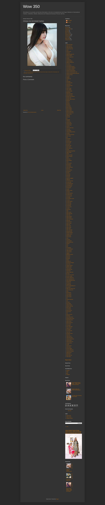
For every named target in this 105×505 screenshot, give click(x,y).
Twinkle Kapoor (69, 340)
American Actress (69, 61)
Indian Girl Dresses (69, 219)
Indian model (68, 225)
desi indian (68, 144)
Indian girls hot (68, 221)
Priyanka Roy (68, 281)
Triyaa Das (68, 334)
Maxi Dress (68, 255)
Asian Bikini (68, 81)
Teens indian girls (69, 326)
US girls (67, 344)
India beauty (68, 209)
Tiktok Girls (68, 332)
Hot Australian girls (69, 183)
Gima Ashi (68, 168)
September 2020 (68, 28)
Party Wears (68, 270)
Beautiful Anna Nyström (70, 96)
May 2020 (67, 31)
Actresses (68, 52)
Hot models (68, 197)
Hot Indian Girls (69, 194)
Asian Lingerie (68, 89)
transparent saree (69, 333)
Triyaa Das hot (68, 336)
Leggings (68, 253)
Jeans (67, 238)
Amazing (67, 58)
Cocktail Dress (68, 125)
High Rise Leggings (69, 178)
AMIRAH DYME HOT (70, 62)
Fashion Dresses (69, 156)
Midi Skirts (68, 258)
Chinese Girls (68, 122)
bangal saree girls (69, 93)
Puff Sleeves (68, 283)
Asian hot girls (68, 88)
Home (42, 110)
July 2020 (67, 30)
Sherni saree (68, 307)
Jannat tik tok (68, 235)
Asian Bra (68, 86)
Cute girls (68, 133)
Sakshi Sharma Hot (69, 289)
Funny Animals (69, 163)
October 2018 (67, 39)
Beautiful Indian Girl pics (70, 99)
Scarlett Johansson (69, 299)
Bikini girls (68, 104)
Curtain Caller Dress (69, 127)
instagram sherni (69, 234)
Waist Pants (68, 353)
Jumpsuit (67, 243)
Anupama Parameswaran (70, 70)
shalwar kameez (69, 304)
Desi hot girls (68, 142)
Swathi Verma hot (69, 322)
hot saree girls (68, 204)
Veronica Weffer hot (69, 349)
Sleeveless (68, 315)
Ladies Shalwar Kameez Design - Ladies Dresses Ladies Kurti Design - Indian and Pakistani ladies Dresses (73, 432)
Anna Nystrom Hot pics (70, 66)
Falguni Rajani (68, 152)
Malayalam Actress (69, 254)
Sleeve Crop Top (69, 314)
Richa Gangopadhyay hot (70, 285)
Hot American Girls (69, 180)
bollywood (68, 115)
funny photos (68, 164)
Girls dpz (67, 172)
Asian (67, 80)
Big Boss (67, 101)
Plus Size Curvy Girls (70, 274)
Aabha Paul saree (69, 47)
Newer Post (25, 110)
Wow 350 (31, 6)
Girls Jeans (68, 174)
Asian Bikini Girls (69, 82)
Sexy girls (68, 302)
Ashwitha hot (68, 78)
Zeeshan (69, 22)
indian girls (68, 220)
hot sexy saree (68, 206)
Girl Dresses (68, 171)
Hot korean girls (69, 195)
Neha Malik (70, 20)
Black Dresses (68, 107)
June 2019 (67, 37)
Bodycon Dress (69, 110)
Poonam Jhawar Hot (70, 277)
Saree (67, 291)
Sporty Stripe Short (69, 317)
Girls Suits (68, 176)
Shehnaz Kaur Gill (69, 306)
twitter (67, 371)
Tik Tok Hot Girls (69, 330)
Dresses (67, 149)
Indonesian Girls (69, 231)
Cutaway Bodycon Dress (70, 131)
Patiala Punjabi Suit (69, 272)
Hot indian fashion (69, 193)
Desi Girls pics (68, 141)
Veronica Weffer (69, 348)
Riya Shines (68, 287)
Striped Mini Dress (69, 319)
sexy (67, 300)
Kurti (67, 246)
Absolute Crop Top (69, 48)
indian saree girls (69, 229)
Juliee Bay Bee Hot (69, 242)
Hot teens (68, 208)
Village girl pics (69, 352)
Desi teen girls (68, 145)
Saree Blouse (68, 292)
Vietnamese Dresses (70, 351)
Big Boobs (68, 100)
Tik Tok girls (68, 329)
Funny (67, 161)
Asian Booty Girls (69, 85)
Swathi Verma (68, 321)
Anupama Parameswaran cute (71, 71)
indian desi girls (69, 216)
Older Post (59, 110)
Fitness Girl (68, 159)
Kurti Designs (68, 247)
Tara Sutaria (68, 325)
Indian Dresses (69, 217)
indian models (68, 227)
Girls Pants (68, 175)
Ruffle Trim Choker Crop (70, 288)
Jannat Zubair (68, 236)
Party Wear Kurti (69, 269)
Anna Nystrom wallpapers (70, 67)
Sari (67, 298)
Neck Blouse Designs (70, 262)
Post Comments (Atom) (32, 112)
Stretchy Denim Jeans (70, 318)
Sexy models (68, 303)
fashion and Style (69, 155)
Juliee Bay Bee (69, 240)
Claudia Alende (69, 123)
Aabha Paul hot (69, 46)
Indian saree (68, 228)
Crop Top (67, 126)
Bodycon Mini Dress (69, 111)
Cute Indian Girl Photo (70, 134)
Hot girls (67, 189)
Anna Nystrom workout (70, 69)
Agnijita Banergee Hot (70, 54)
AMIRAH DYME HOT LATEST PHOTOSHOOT (76, 390)
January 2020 (67, 35)
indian (67, 210)
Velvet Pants (68, 347)
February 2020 (67, 34)
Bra (67, 118)
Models (67, 259)
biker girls (68, 103)
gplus (67, 373)
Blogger (57, 499)
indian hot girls (68, 223)
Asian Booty (68, 84)
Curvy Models (68, 130)
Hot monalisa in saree (70, 198)
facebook (68, 370)
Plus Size (68, 273)
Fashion (67, 153)
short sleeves (68, 308)
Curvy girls (68, 129)
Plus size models (69, 276)
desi (67, 137)
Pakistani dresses (69, 265)
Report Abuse (68, 359)
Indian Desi (68, 214)
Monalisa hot (68, 261)
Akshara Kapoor (69, 55)
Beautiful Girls (68, 97)
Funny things (68, 165)
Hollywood (68, 179)
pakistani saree (69, 266)
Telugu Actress (68, 328)
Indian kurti (68, 224)
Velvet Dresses (69, 345)
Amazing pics (68, 59)
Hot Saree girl (68, 202)
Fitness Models (69, 160)
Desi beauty (68, 138)
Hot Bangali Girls (69, 185)
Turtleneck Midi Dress (70, 338)
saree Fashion (68, 295)
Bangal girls (68, 92)
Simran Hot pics (69, 310)
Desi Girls (68, 140)
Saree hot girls (68, 296)
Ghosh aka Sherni (69, 167)
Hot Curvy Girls (69, 186)
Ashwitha (68, 77)
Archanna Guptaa (69, 74)
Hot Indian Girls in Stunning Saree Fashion (76, 396)
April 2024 (67, 27)
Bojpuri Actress (69, 114)
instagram (68, 374)
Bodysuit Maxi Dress (70, 112)
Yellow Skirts (68, 356)
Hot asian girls (68, 182)
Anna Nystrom (68, 65)
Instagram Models (69, 232)
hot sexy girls (68, 205)
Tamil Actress (68, 323)
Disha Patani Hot (69, 148)
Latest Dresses (69, 251)
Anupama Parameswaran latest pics (72, 73)
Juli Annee (68, 239)
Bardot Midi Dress (69, 95)
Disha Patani (68, 146)
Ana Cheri (68, 63)
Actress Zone (68, 51)
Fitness (67, 157)
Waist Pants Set (69, 355)
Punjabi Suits (68, 284)
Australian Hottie (69, 91)
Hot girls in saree (69, 190)
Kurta (67, 244)
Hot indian (68, 191)
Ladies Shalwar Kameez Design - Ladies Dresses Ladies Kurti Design (76, 383)
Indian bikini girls (69, 213)
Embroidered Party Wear (70, 150)
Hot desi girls (68, 187)
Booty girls (68, 116)
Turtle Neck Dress (69, 337)
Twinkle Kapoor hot (69, 341)
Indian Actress (68, 212)
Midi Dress (68, 257)
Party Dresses (68, 268)
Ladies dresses (69, 250)
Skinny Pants (68, 311)
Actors (67, 50)
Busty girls (68, 119)
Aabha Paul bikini (69, 44)
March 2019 (67, 38)
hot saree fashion (69, 201)
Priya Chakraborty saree (70, 280)
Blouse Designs (69, 108)
